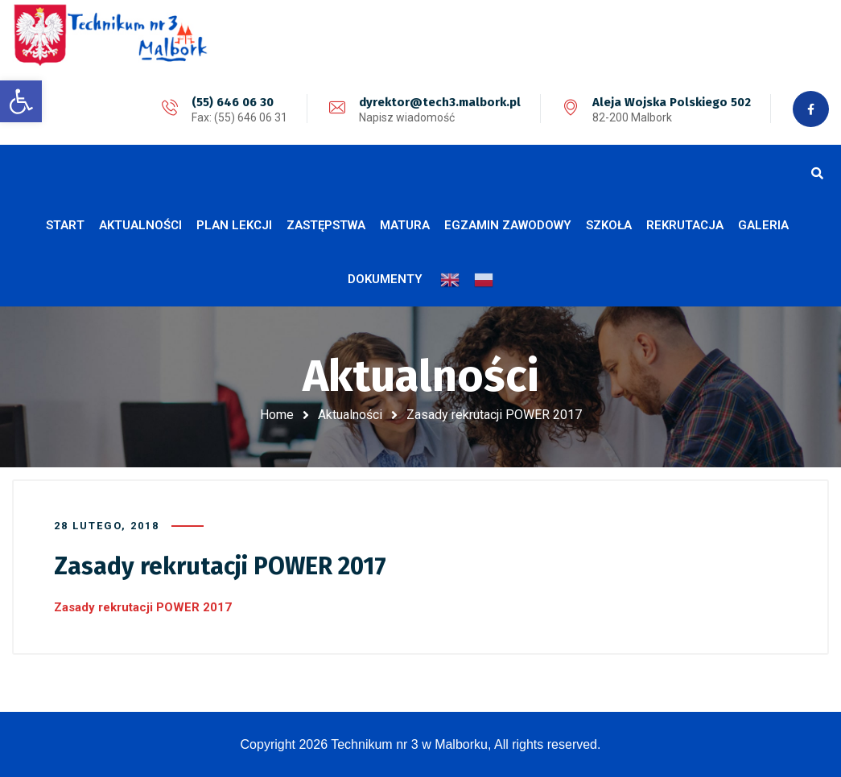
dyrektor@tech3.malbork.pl (440, 102)
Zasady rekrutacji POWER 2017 (143, 607)
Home (277, 414)
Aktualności (350, 414)
